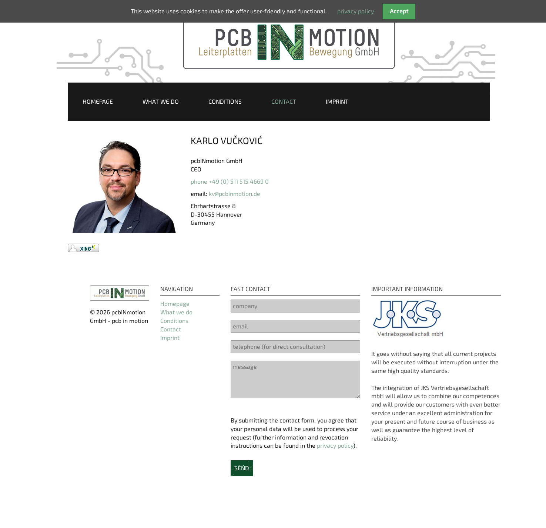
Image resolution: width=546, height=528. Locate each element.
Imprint (337, 101)
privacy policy (335, 445)
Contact (283, 101)
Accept (399, 10)
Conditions (225, 101)
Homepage (98, 101)
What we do (161, 101)
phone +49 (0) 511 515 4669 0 (230, 181)
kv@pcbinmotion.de (234, 193)
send (241, 467)
